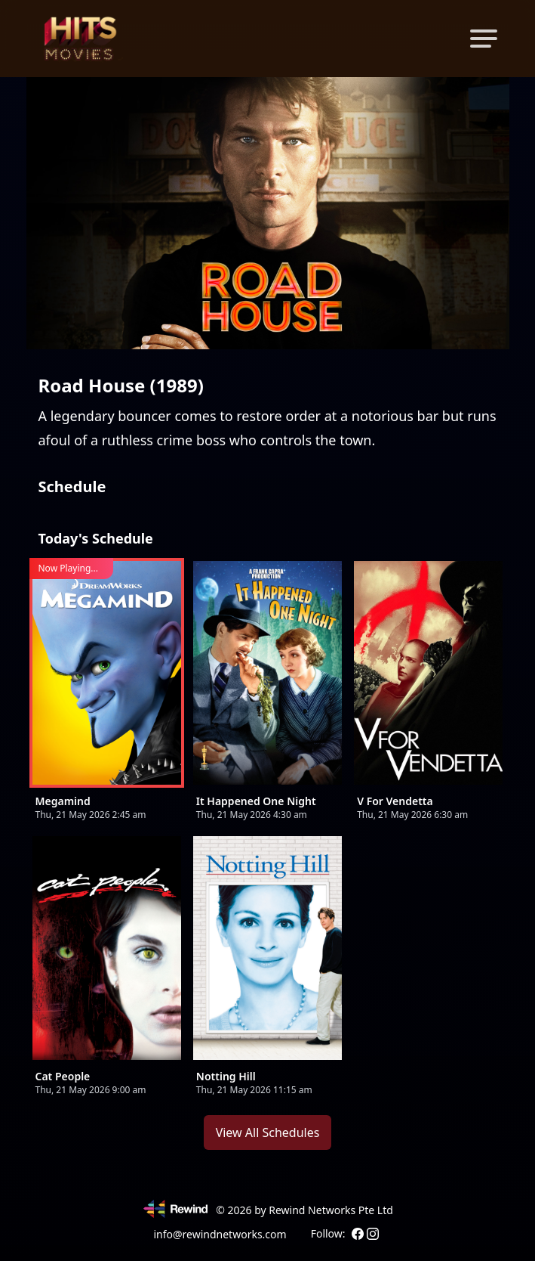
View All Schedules (268, 1132)
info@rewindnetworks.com (219, 1234)
